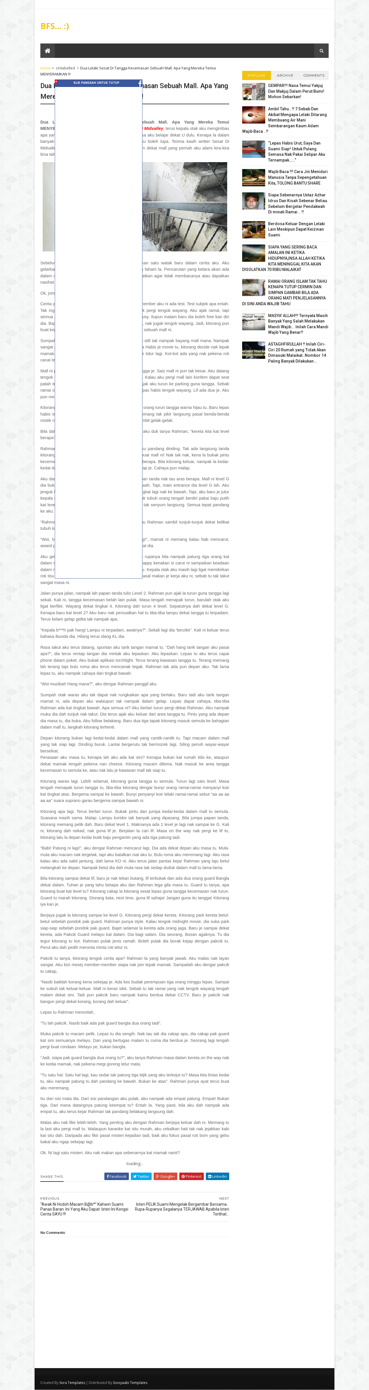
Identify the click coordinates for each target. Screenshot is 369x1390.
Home (45, 68)
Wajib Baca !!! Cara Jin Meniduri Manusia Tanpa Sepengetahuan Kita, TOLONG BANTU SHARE (298, 177)
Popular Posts (257, 76)
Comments (314, 75)
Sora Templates (72, 1382)
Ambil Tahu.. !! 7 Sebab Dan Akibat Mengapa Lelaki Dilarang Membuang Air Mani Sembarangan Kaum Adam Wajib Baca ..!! (284, 120)
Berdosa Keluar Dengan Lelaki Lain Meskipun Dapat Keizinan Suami (296, 229)
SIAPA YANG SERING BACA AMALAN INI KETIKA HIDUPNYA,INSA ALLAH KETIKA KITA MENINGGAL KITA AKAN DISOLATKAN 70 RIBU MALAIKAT (283, 258)
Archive (285, 75)
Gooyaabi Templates (130, 1382)
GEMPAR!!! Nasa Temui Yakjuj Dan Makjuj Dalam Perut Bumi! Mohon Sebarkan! (296, 91)
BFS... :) (54, 25)
